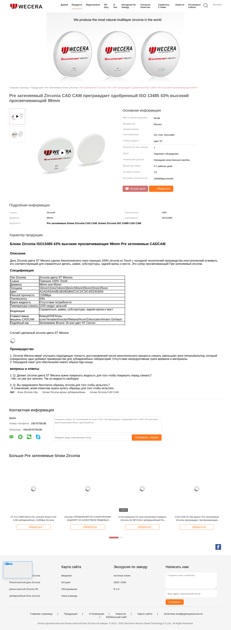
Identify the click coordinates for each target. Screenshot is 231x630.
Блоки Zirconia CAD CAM (104, 392)
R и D (116, 589)
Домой (64, 5)
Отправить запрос (147, 437)
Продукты (77, 5)
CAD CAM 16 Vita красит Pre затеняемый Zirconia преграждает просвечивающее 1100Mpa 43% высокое (197, 519)
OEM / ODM (120, 582)
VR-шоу (106, 6)
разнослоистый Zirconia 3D (23, 589)
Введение (66, 575)
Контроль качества (146, 6)
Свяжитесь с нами (164, 6)
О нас (115, 6)
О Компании (96, 614)
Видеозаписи (93, 5)
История (65, 582)
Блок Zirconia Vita (28, 392)
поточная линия (122, 575)
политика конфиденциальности (183, 614)
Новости (179, 5)
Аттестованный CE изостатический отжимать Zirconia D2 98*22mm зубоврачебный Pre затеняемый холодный (142, 519)
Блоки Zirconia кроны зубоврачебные (64, 392)
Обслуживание (69, 589)
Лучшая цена (135, 188)
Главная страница (41, 614)
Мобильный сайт (116, 617)
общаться (161, 188)
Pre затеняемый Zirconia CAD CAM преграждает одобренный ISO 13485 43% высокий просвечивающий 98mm (138, 87)
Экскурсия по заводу (128, 6)
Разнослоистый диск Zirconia (24, 582)
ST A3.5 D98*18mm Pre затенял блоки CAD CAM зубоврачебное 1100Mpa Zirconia (33, 518)
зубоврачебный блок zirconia (24, 596)
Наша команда (69, 596)
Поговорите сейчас (194, 6)
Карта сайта (144, 614)
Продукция (70, 614)
